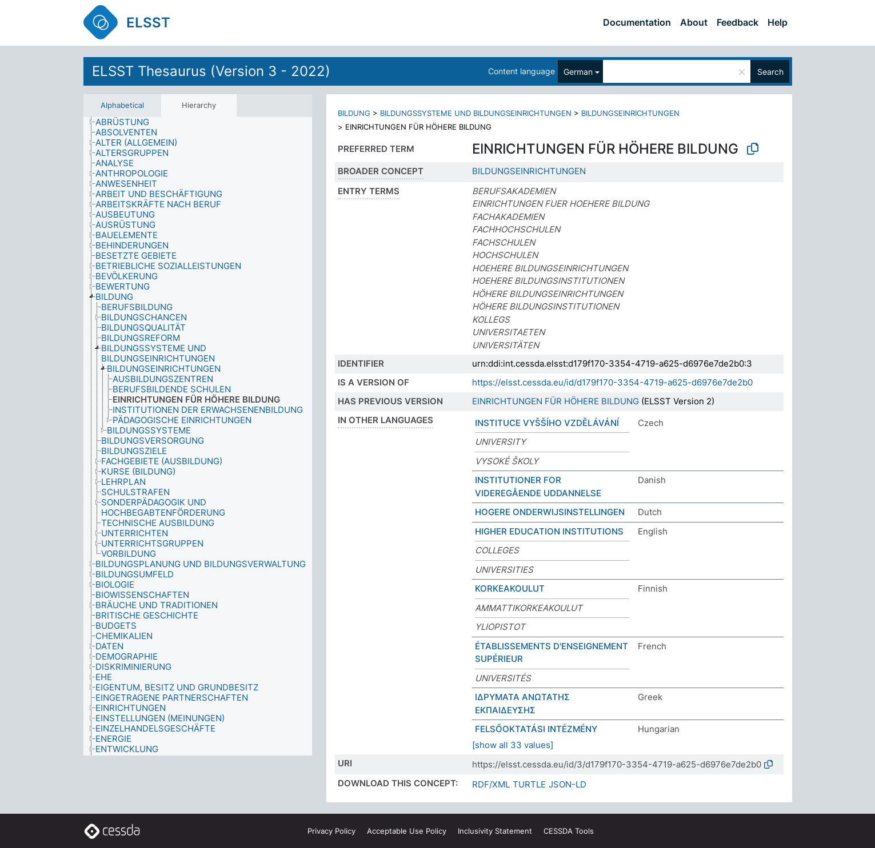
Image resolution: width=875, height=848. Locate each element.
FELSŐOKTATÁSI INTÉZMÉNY (536, 729)
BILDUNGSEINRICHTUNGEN (630, 113)
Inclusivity (495, 830)
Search (770, 72)
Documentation (637, 22)
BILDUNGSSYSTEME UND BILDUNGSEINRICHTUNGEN (476, 113)
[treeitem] (127, 122)
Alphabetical (122, 105)
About (694, 22)
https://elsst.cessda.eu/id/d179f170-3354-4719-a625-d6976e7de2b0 (612, 382)
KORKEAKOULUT (510, 588)
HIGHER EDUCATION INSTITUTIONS (549, 531)
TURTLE (529, 784)
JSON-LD (567, 784)
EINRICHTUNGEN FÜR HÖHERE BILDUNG (555, 401)
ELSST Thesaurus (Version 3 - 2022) (211, 71)
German (578, 72)
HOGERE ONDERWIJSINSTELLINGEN (550, 512)
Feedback (737, 22)
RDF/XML (491, 784)
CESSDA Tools (569, 830)
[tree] (197, 436)
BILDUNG (354, 113)
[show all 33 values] (512, 745)
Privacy (331, 830)
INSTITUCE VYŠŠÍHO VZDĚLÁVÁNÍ (547, 422)
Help (778, 22)
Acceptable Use (406, 830)
